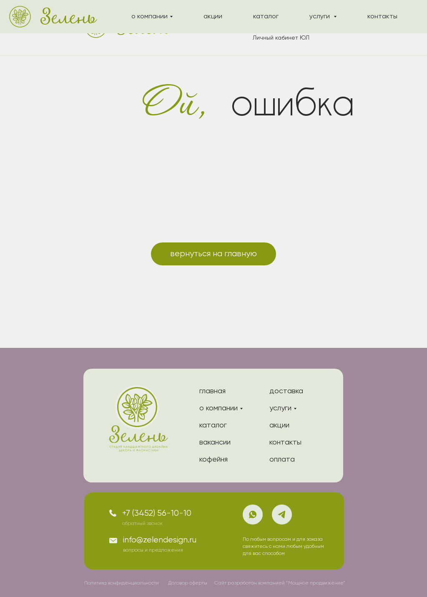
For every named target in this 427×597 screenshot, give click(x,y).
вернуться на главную (213, 254)
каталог (213, 425)
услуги (280, 408)
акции (279, 425)
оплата (282, 459)
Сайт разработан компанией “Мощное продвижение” (279, 583)
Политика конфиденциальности (121, 583)
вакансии (215, 442)
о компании (218, 408)
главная (212, 391)
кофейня (213, 459)
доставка (286, 391)
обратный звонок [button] (142, 523)
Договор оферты (187, 583)
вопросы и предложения (153, 550)
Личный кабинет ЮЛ (281, 38)
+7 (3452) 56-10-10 (156, 513)
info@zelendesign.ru (159, 540)
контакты (285, 442)
